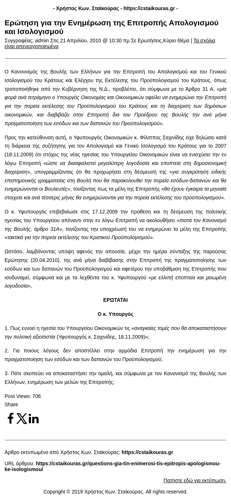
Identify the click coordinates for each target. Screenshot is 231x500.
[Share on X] (22, 422)
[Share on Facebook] (10, 422)
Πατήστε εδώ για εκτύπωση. (194, 480)
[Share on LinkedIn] (33, 422)
